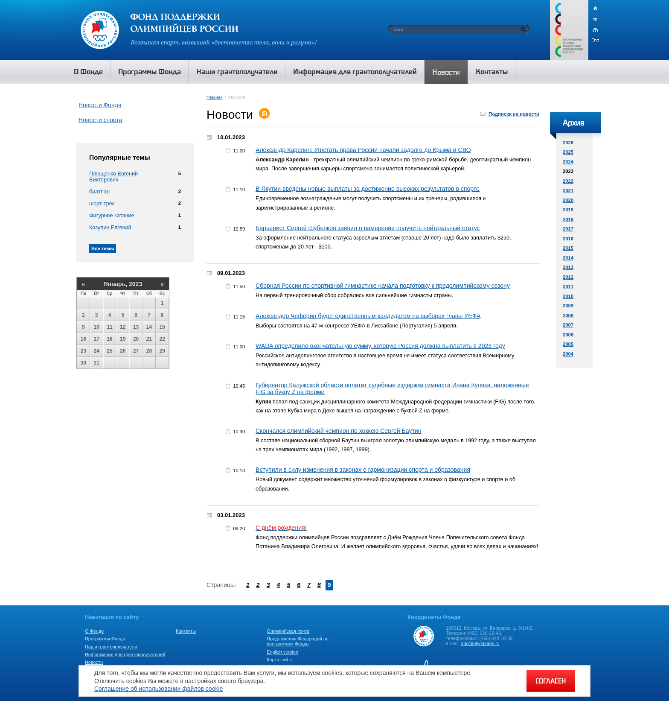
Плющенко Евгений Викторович (113, 177)
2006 (568, 334)
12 (122, 327)
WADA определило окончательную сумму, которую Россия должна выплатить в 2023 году (380, 345)
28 (149, 351)
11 (109, 327)
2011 (568, 286)
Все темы (102, 248)
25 (109, 351)
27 (136, 351)
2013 (568, 267)
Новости (94, 662)
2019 (568, 209)
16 (83, 339)
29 (162, 351)
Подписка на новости (514, 114)
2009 (568, 305)
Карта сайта (280, 659)
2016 (568, 238)
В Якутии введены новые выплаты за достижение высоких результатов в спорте (368, 188)
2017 (568, 228)
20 (136, 339)
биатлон (99, 192)
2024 (568, 161)
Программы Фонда (105, 638)
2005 (568, 344)
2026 (568, 142)
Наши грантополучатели (111, 646)
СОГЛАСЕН (550, 681)
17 (96, 339)
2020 (568, 200)
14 (149, 327)
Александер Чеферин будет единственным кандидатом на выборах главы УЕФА (368, 316)
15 (162, 327)
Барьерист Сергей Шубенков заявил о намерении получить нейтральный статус (368, 228)
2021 (568, 190)
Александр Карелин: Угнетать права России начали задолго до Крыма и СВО (363, 149)
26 (122, 351)
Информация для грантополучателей (125, 654)
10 (96, 327)
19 (122, 339)
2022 (568, 181)
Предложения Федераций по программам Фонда (298, 641)
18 (109, 339)
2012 (568, 277)
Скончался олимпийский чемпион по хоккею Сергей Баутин (339, 430)
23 (83, 351)
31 (96, 363)
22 (162, 339)
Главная (214, 97)
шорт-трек (101, 204)
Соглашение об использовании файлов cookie (158, 688)
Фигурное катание (111, 216)
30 (83, 363)
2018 (568, 219)
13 (136, 327)
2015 (568, 248)
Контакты (186, 631)
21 (149, 339)
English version (282, 651)
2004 (568, 353)
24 (96, 351)
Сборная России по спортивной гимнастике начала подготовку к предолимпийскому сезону (383, 285)
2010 (568, 296)
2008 (568, 315)
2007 (568, 324)
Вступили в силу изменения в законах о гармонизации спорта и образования (363, 469)
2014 (568, 257)
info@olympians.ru (480, 643)
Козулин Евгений (110, 228)
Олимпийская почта (288, 631)
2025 (568, 152)
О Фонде (94, 631)
